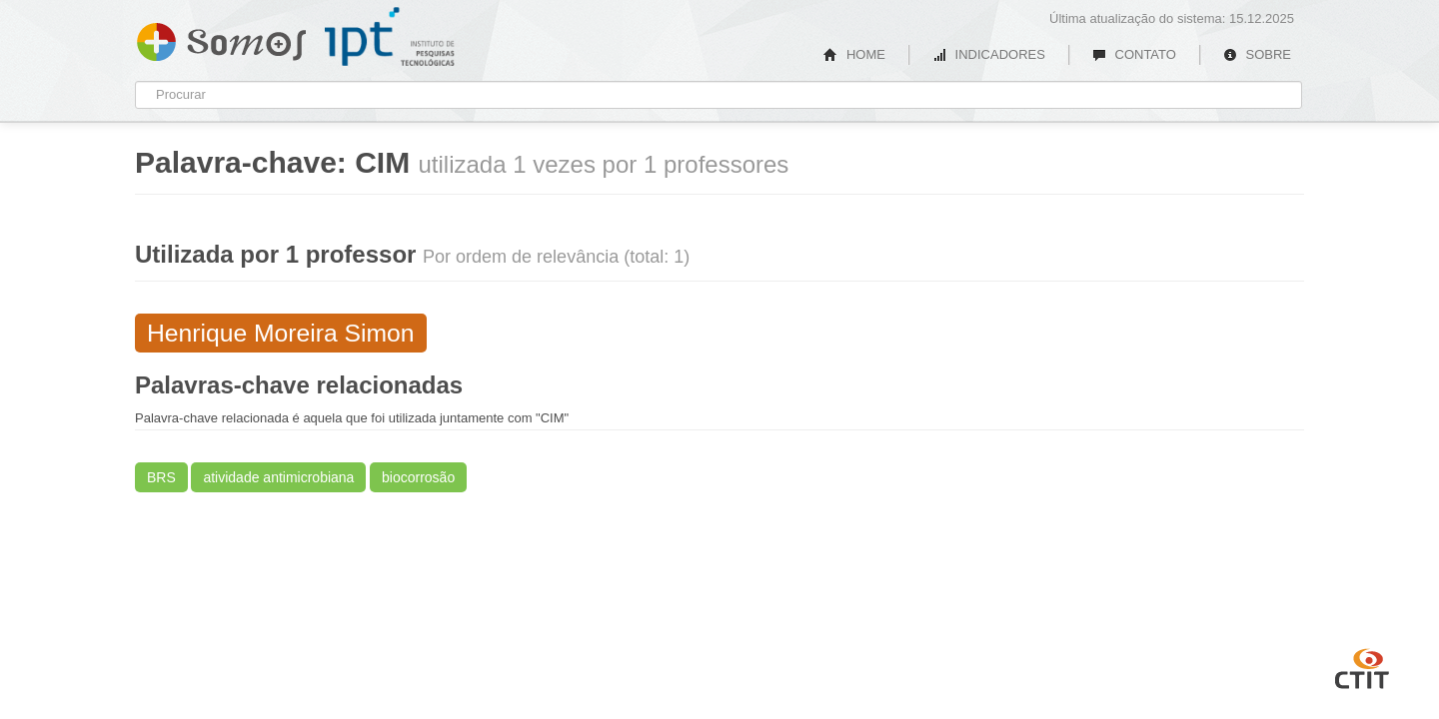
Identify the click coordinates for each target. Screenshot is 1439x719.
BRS (161, 477)
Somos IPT (221, 38)
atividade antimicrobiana (278, 477)
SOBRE (1257, 54)
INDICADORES (988, 54)
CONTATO (1134, 54)
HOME (854, 54)
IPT (390, 37)
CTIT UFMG (1362, 666)
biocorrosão (418, 477)
